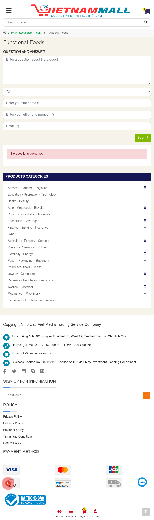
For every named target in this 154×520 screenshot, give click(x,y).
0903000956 (82, 345)
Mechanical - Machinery (24, 293)
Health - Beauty (18, 201)
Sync (11, 234)
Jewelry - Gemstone (21, 273)
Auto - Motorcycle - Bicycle (25, 207)
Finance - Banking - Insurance (28, 227)
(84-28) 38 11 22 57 (36, 345)
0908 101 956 (61, 345)
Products (71, 513)
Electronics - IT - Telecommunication (32, 300)
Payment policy (13, 430)
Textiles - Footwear (20, 287)
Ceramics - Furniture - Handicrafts (31, 280)
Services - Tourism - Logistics (27, 188)
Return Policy (12, 443)
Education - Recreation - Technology (32, 194)
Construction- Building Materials (29, 214)
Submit (142, 138)
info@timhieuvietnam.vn (37, 353)
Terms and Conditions (18, 436)
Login (95, 513)
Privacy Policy (12, 416)
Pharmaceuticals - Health (26, 33)
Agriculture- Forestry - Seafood (28, 240)
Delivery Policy (13, 423)
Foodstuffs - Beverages (23, 221)
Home (59, 513)
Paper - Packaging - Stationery (28, 260)
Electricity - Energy (20, 254)
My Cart (84, 513)
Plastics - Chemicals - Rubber (27, 247)
